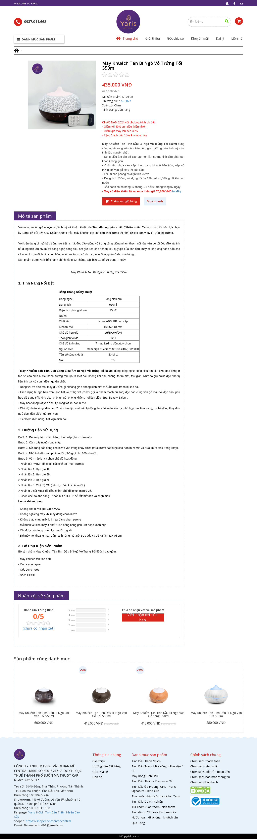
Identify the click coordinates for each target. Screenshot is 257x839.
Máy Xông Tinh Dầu (145, 776)
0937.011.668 (30, 22)
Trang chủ (127, 38)
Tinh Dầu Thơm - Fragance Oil (152, 781)
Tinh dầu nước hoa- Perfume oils (154, 812)
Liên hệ (236, 38)
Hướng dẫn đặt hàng (106, 766)
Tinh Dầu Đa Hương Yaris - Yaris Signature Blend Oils (154, 788)
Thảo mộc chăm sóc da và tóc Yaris (156, 796)
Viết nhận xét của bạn (142, 617)
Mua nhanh (155, 201)
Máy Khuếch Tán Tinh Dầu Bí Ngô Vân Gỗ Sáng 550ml (158, 714)
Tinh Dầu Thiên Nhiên (146, 761)
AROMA (126, 101)
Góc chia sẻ (175, 38)
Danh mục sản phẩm (36, 39)
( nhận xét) (38, 628)
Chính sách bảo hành (204, 782)
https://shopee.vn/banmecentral (48, 821)
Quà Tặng (138, 823)
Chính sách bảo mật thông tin (210, 777)
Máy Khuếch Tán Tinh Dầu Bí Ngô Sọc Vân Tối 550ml (43, 714)
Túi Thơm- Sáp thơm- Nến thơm (153, 807)
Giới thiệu (152, 38)
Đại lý (220, 38)
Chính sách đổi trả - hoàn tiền (210, 772)
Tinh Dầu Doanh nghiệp (147, 801)
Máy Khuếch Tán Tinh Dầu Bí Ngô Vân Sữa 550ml (216, 714)
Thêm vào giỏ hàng (121, 201)
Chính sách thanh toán (205, 761)
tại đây (176, 191)
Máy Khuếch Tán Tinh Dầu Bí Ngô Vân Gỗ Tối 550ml (101, 714)
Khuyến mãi (200, 38)
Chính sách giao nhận (204, 766)
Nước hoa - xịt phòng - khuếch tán (155, 817)
